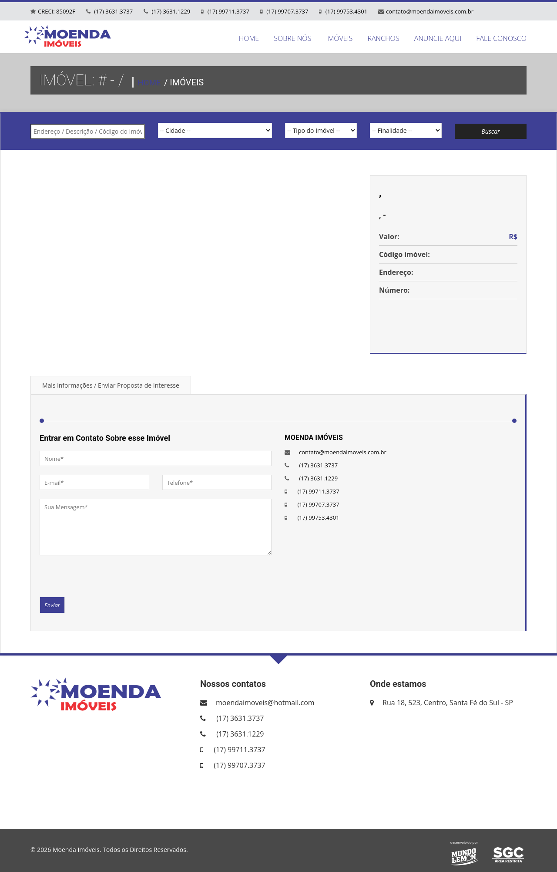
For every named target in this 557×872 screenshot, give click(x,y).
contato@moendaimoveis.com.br (429, 11)
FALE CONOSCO (501, 38)
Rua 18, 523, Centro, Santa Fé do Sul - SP (448, 702)
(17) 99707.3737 (287, 11)
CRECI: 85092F (56, 11)
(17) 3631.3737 (113, 11)
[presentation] (106, 575)
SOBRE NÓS (292, 38)
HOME (249, 38)
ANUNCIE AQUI (438, 38)
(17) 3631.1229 (170, 11)
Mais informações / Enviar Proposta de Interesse (110, 385)
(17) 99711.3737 (227, 11)
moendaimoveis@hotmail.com (265, 702)
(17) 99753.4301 (345, 11)
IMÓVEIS (339, 38)
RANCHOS (383, 38)
